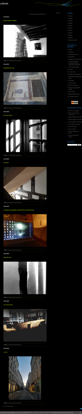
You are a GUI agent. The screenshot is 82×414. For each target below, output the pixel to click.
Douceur (75, 126)
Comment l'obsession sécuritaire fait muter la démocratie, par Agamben (74, 63)
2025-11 (70, 32)
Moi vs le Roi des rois (73, 85)
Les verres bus (8, 304)
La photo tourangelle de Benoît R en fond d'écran (18, 210)
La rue (5, 352)
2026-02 (70, 25)
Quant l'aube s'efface (10, 20)
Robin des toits (72, 91)
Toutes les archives (73, 40)
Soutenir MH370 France (74, 94)
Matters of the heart (77, 116)
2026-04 (70, 20)
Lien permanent (10, 60)
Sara (70, 135)
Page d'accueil (37, 14)
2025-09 (70, 37)
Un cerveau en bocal (73, 96)
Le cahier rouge (72, 82)
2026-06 (70, 16)
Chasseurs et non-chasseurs (75, 59)
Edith (70, 116)
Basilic (70, 113)
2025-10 (70, 35)
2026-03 (70, 23)
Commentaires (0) (17, 60)
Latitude (4, 3)
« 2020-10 (31, 14)
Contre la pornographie (74, 67)
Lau (69, 110)
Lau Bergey (71, 80)
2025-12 (70, 30)
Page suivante (10, 406)
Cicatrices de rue (8, 68)
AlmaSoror (71, 52)
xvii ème (6, 162)
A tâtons (70, 49)
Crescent (71, 69)
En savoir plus (70, 412)
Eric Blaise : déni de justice (75, 74)
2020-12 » (44, 14)
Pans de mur (7, 257)
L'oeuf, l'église (75, 110)
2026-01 (70, 28)
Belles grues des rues (73, 54)
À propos (58, 12)
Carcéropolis (71, 56)
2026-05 (70, 18)
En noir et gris (7, 115)
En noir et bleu (72, 71)
